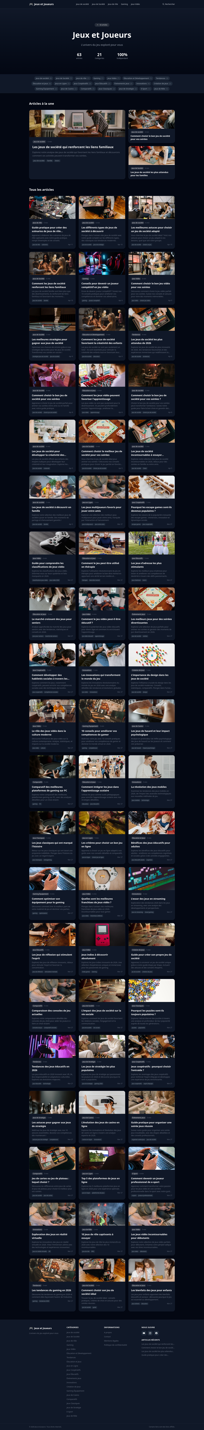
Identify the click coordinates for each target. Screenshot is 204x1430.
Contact (107, 1336)
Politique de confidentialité (115, 1345)
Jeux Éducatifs (102, 83)
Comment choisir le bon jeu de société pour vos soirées (158, 1347)
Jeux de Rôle (161, 88)
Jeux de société (82, 4)
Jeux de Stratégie (128, 88)
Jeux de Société (98, 4)
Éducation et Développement (138, 78)
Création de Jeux (162, 83)
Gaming (124, 4)
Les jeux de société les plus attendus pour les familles (157, 1351)
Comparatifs (87, 88)
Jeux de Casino (69, 88)
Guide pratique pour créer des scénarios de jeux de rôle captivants (157, 1355)
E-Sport (145, 88)
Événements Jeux (123, 83)
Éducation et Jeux (42, 83)
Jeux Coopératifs (82, 83)
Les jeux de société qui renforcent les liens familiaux (157, 1344)
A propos (108, 1332)
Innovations (143, 83)
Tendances (162, 78)
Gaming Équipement (46, 88)
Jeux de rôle (113, 4)
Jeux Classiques (107, 88)
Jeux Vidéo (135, 4)
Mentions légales (111, 1341)
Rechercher (168, 4)
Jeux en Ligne (62, 83)
